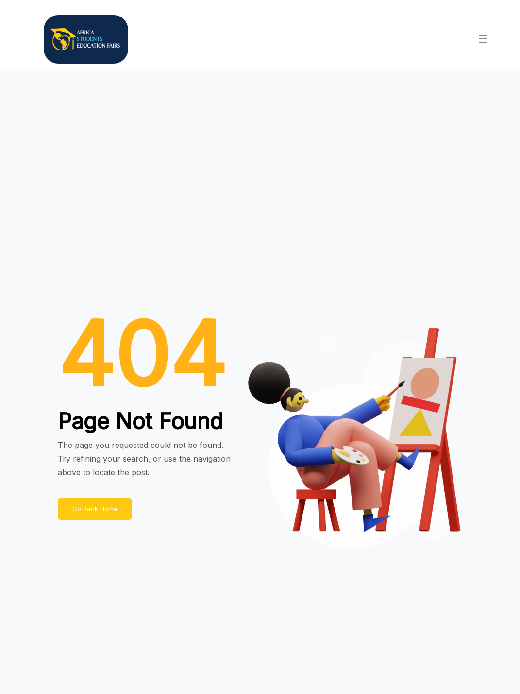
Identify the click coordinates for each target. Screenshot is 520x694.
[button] (483, 39)
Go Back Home (94, 508)
